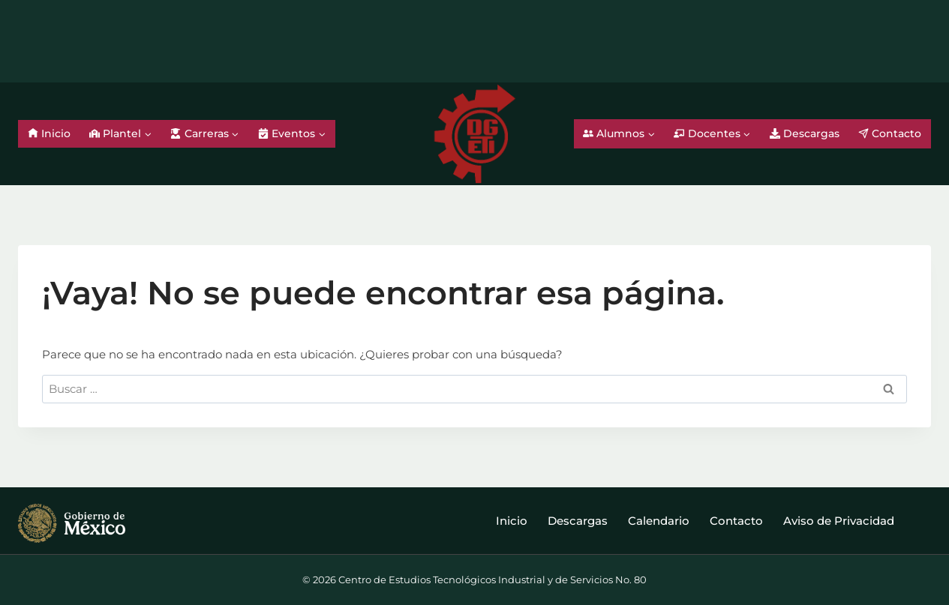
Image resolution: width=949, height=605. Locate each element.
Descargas (804, 133)
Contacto (889, 133)
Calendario (658, 521)
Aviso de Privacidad (838, 521)
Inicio (49, 133)
